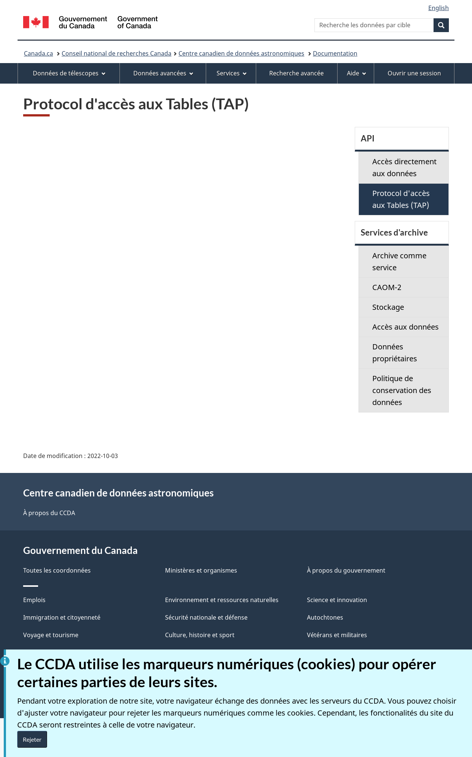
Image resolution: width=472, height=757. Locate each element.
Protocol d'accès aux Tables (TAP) (401, 199)
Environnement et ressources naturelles (222, 600)
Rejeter (32, 739)
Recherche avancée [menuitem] (296, 73)
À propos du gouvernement (346, 570)
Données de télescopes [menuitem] (69, 73)
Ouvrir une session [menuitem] (414, 73)
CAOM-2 (386, 287)
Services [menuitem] (232, 73)
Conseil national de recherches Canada (116, 53)
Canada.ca (38, 53)
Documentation (335, 53)
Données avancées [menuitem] (163, 73)
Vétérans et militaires (337, 635)
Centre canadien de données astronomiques (241, 53)
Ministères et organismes (201, 570)
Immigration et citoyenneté (61, 617)
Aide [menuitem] (356, 73)
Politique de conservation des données (401, 390)
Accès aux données (405, 327)
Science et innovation (337, 600)
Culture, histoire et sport (200, 635)
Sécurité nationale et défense (206, 617)
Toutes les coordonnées (57, 570)
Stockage (388, 307)
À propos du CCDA (49, 513)
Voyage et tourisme (50, 635)
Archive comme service (399, 261)
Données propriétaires (394, 353)
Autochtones (325, 617)
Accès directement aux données (404, 167)
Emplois (34, 600)
